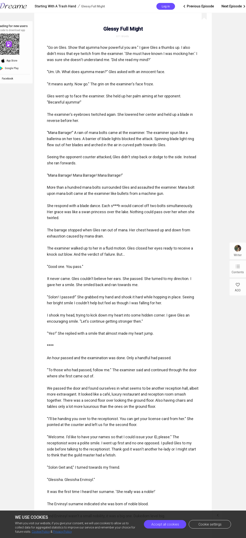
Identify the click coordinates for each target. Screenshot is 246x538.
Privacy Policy (62, 531)
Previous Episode (198, 6)
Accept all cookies (165, 524)
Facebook (8, 78)
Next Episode (233, 6)
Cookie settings (209, 524)
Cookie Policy (41, 531)
